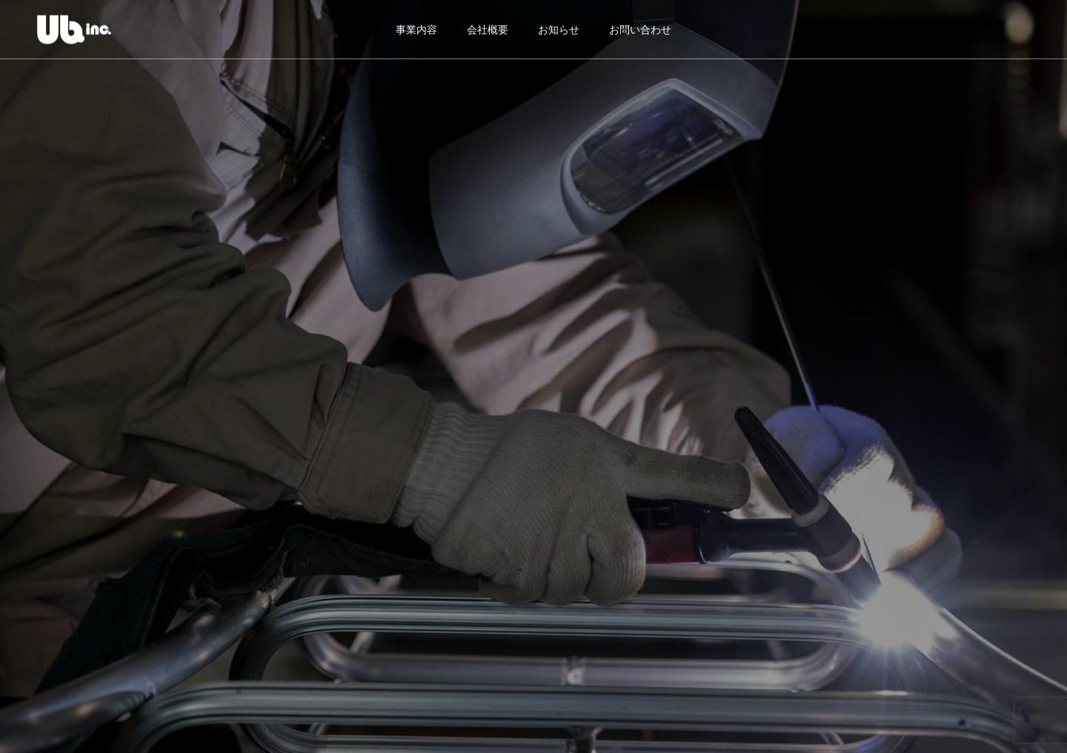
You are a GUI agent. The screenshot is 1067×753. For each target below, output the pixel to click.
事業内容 (416, 30)
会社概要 (487, 30)
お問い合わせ (640, 30)
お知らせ (558, 30)
